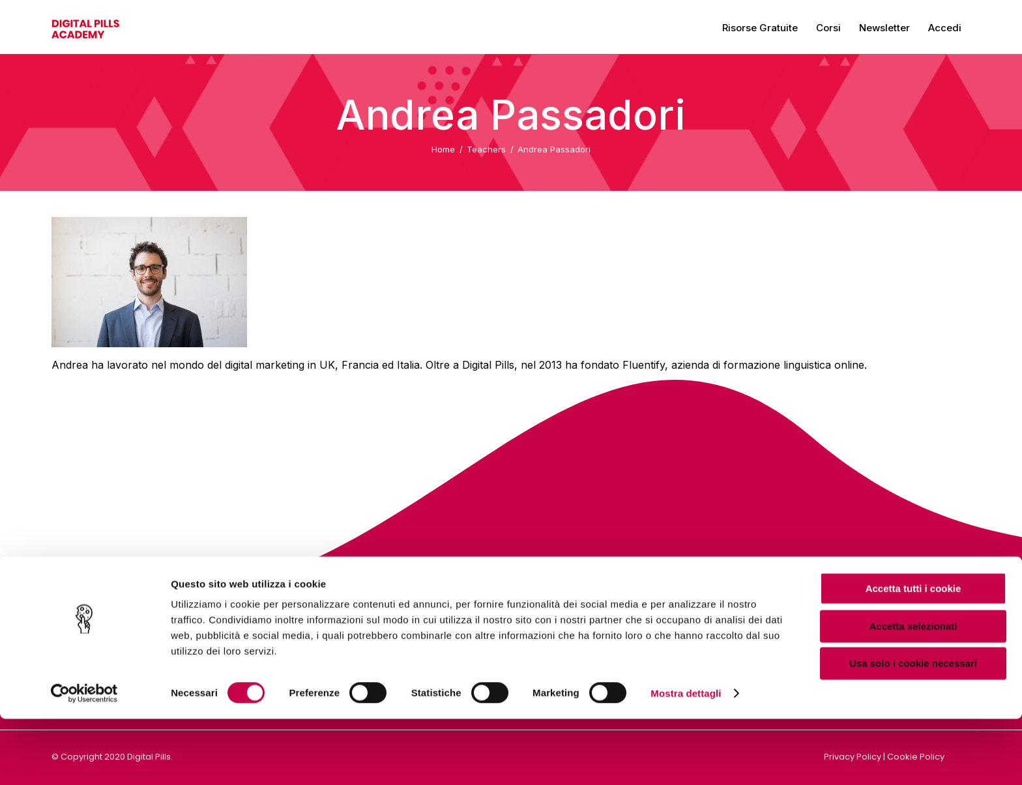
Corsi (828, 27)
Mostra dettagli (685, 759)
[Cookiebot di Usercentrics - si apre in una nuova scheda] (84, 759)
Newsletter (884, 27)
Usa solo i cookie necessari (913, 729)
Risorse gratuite (760, 27)
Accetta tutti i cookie (913, 654)
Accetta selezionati (913, 692)
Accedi (944, 27)
